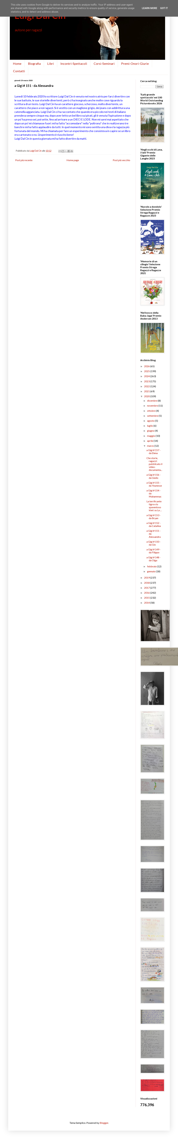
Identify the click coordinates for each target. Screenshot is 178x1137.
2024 (147, 376)
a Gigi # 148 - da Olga (153, 559)
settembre (153, 415)
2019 (147, 577)
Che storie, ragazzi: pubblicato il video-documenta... (154, 464)
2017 (147, 587)
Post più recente (23, 160)
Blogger (104, 1122)
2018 (147, 582)
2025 (147, 371)
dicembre (152, 400)
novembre (152, 405)
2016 (147, 592)
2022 (147, 386)
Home (17, 63)
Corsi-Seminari (104, 63)
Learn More (149, 8)
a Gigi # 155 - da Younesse (154, 484)
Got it (164, 8)
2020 (147, 396)
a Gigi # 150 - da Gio (153, 543)
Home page (72, 160)
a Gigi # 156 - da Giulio (153, 476)
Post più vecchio (121, 160)
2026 (147, 366)
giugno (151, 430)
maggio (151, 435)
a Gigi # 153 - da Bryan (153, 517)
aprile (150, 440)
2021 (147, 391)
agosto (151, 420)
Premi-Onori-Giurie (135, 63)
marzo (150, 445)
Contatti (19, 71)
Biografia (34, 63)
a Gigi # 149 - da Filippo (153, 551)
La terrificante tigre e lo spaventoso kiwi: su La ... (154, 506)
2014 (147, 602)
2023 (147, 381)
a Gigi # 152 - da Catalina (153, 524)
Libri (50, 63)
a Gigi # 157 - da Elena (153, 451)
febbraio (152, 566)
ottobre (151, 410)
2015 (147, 597)
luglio (150, 425)
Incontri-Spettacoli (73, 63)
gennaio (151, 571)
